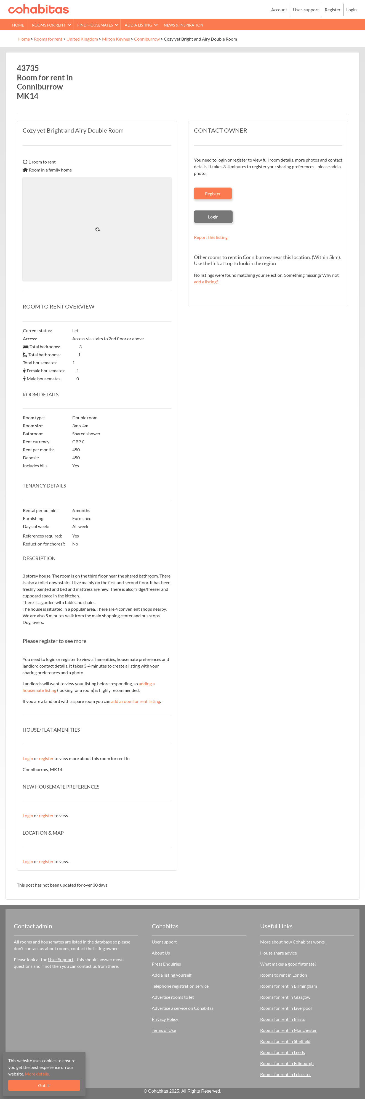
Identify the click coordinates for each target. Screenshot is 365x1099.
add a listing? (206, 281)
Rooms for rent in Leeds (282, 1052)
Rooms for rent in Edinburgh (287, 1063)
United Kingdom (82, 38)
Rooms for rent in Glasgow (285, 997)
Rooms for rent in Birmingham (288, 986)
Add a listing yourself (171, 974)
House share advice (278, 952)
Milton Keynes (116, 38)
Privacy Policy (165, 1019)
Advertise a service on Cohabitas (183, 1008)
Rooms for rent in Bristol (283, 1019)
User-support (306, 9)
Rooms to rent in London (283, 974)
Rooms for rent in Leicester (285, 1074)
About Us (161, 952)
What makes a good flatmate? (288, 963)
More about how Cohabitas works (292, 941)
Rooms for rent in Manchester (288, 1030)
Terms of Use (164, 1030)
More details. (37, 1073)
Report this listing (211, 237)
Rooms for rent (48, 25)
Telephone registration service (180, 986)
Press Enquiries (166, 963)
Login (351, 9)
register (46, 758)
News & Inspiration (183, 25)
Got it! (44, 1085)
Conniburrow (147, 38)
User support (164, 941)
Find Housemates (95, 25)
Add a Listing (138, 25)
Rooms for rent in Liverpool (286, 1008)
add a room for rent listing (135, 701)
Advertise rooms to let (173, 997)
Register (332, 9)
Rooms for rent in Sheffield (285, 1041)
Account (279, 9)
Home (18, 25)
